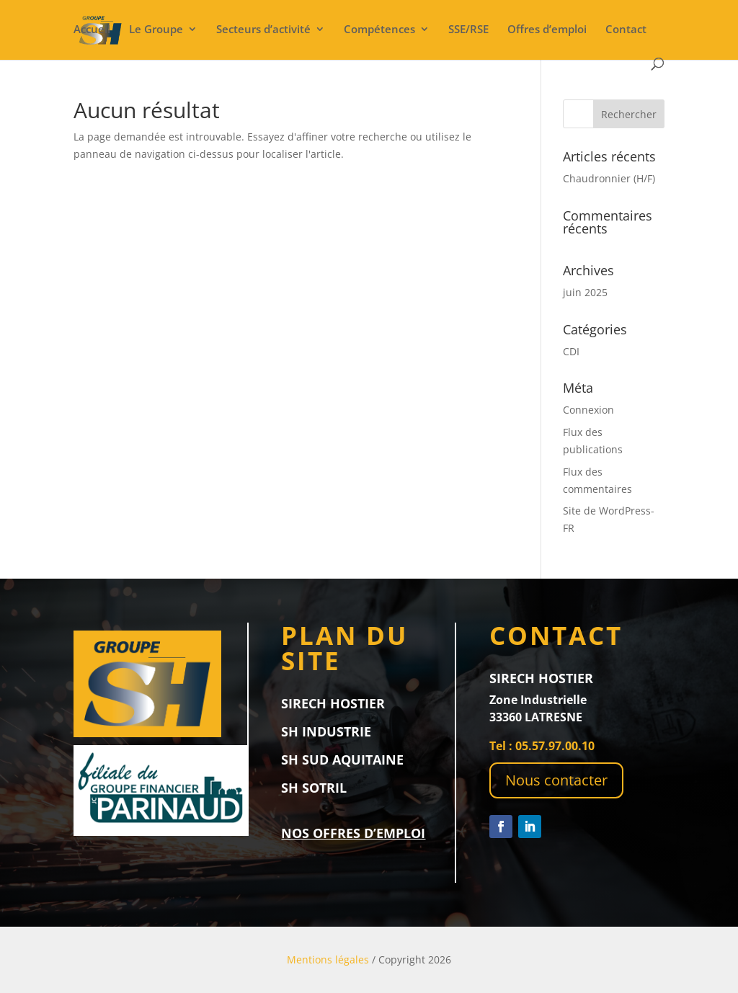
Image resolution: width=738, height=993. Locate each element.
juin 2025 (585, 292)
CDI (571, 351)
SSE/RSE (468, 30)
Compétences (379, 30)
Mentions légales (328, 959)
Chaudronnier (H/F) (609, 178)
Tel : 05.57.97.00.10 (542, 746)
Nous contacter (556, 780)
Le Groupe (156, 30)
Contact (625, 30)
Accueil (92, 30)
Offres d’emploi (547, 30)
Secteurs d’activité (263, 30)
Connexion (588, 410)
